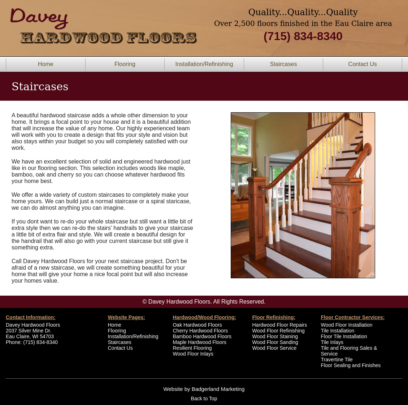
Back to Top (204, 398)
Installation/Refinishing (204, 64)
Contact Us (362, 64)
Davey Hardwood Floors (33, 325)
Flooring (124, 64)
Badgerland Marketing (218, 389)
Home (45, 64)
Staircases (283, 64)
